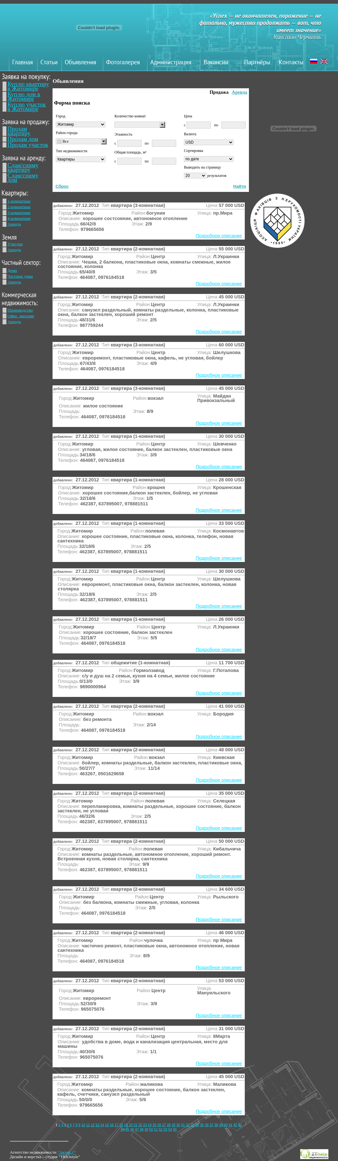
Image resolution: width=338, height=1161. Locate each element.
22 (140, 1125)
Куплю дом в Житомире (23, 96)
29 (173, 1125)
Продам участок (27, 144)
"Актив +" (66, 1152)
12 (93, 1125)
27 (164, 1125)
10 (83, 1125)
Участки (14, 243)
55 (175, 1129)
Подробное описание (219, 235)
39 (221, 1125)
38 (216, 1125)
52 (160, 1129)
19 (126, 1125)
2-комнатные (18, 206)
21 (135, 1125)
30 (178, 1125)
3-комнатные (18, 212)
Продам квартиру (18, 131)
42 (235, 1125)
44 (123, 1129)
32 (188, 1125)
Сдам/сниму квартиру (22, 167)
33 (192, 1125)
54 (170, 1129)
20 (131, 1125)
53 (165, 1129)
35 (202, 1125)
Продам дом (22, 139)
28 (169, 1125)
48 (142, 1129)
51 (156, 1129)
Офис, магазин (20, 315)
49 (146, 1129)
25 (154, 1125)
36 (207, 1125)
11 (88, 1125)
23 (145, 1125)
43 (240, 1125)
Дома (12, 270)
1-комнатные (18, 201)
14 (102, 1125)
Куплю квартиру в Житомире (28, 86)
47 (137, 1129)
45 (127, 1129)
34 (197, 1125)
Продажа (219, 92)
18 (121, 1125)
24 (150, 1125)
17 (117, 1125)
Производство (20, 310)
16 (112, 1125)
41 (230, 1125)
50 (151, 1129)
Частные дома (20, 276)
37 (211, 1125)
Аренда (14, 224)
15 (107, 1125)
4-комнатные (18, 218)
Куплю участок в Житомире (26, 106)
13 (97, 1125)
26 (159, 1125)
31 (183, 1125)
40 (226, 1125)
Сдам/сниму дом (22, 177)
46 (132, 1129)
